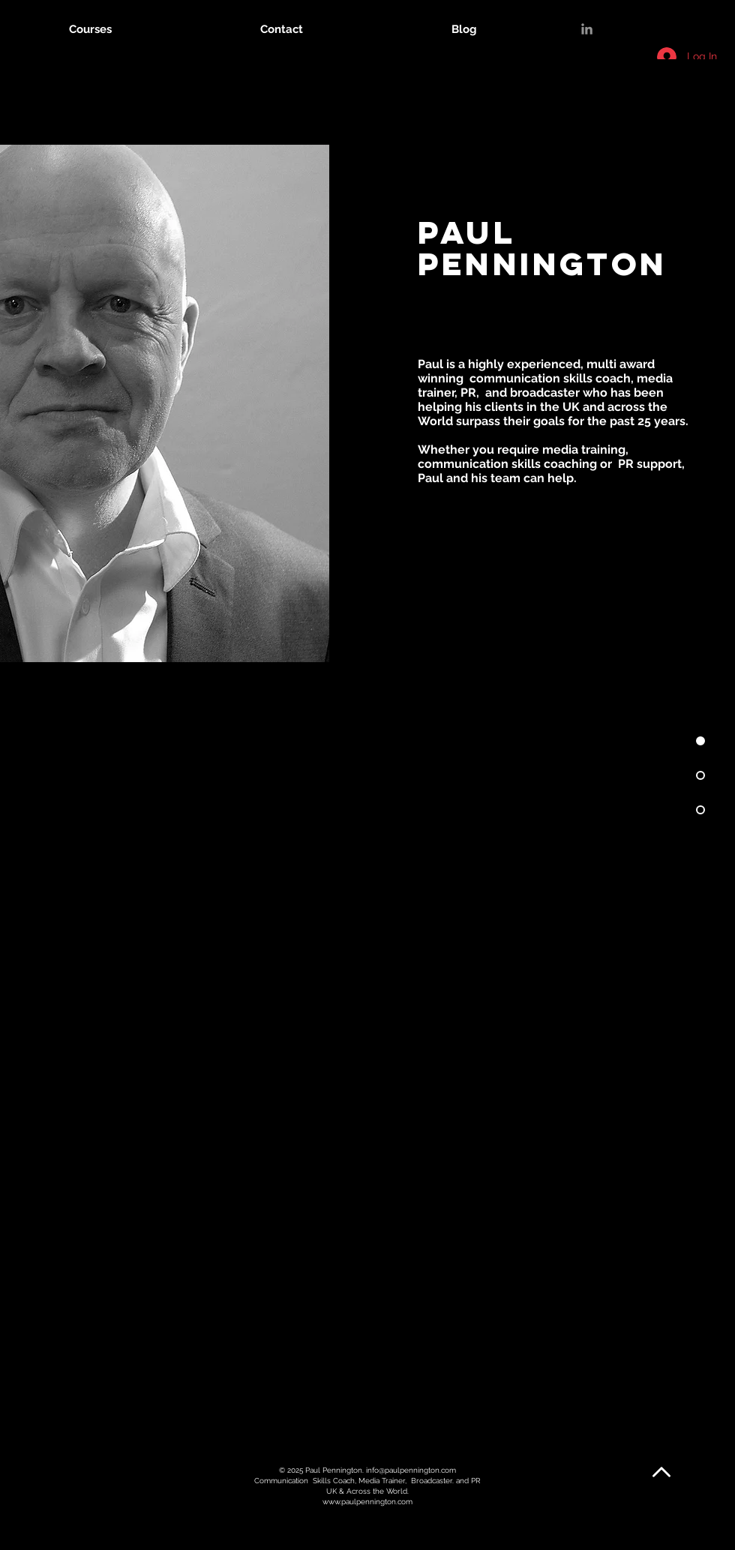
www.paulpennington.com (367, 1502)
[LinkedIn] (587, 29)
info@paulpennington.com (411, 1470)
